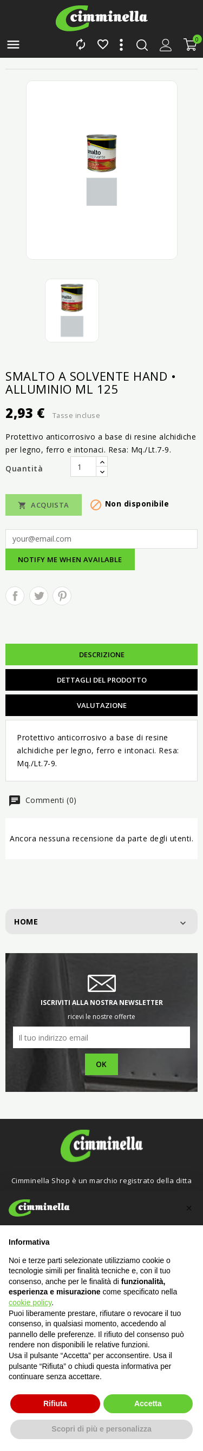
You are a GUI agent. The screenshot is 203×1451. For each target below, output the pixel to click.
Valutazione (102, 705)
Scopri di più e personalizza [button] (101, 1429)
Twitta (39, 596)
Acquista (43, 505)
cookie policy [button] (30, 1302)
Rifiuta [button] (55, 1403)
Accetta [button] (148, 1403)
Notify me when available (70, 559)
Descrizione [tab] (102, 654)
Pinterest (62, 596)
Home (26, 921)
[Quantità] (83, 466)
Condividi (15, 596)
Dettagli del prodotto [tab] (102, 680)
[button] (189, 1208)
